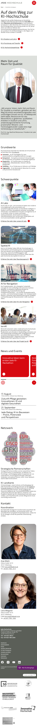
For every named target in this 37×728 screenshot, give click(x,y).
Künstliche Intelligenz (10, 7)
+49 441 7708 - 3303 (9, 618)
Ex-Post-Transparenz (6, 650)
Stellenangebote (5, 644)
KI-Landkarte (25, 489)
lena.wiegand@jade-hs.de (12, 616)
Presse (2, 646)
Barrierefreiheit (4, 654)
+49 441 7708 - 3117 (9, 569)
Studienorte (4, 642)
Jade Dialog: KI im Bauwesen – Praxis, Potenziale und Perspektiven (15, 414)
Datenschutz (4, 657)
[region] (18, 367)
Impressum (3, 656)
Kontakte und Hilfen (6, 652)
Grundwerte (15, 152)
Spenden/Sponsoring (6, 648)
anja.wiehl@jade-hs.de (11, 567)
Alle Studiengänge (28, 667)
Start (2, 7)
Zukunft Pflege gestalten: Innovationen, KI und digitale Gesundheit (14, 401)
